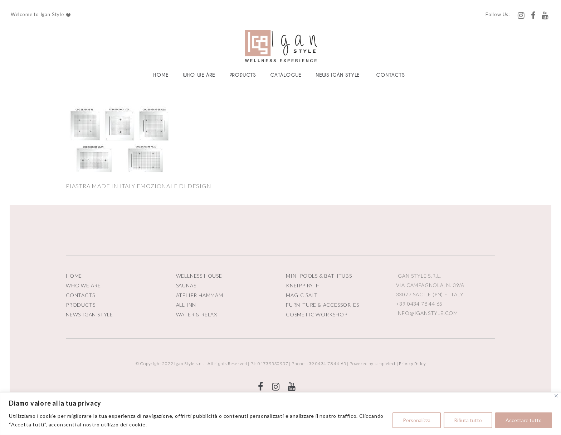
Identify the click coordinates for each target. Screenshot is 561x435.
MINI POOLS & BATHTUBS (319, 276)
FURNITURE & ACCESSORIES (322, 305)
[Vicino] (556, 395)
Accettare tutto (524, 420)
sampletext (385, 363)
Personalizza (416, 420)
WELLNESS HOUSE (199, 276)
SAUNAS (186, 285)
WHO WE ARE (83, 285)
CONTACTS (80, 295)
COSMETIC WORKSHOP (316, 314)
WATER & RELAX (196, 314)
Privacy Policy (412, 363)
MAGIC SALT (302, 295)
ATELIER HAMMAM (199, 295)
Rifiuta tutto (468, 420)
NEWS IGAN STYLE (89, 314)
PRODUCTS (80, 305)
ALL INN (186, 305)
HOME (74, 276)
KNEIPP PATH (303, 285)
